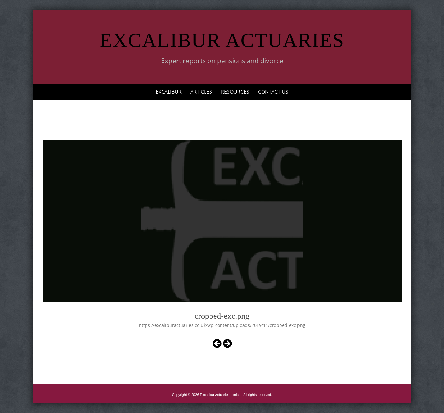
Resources (235, 91)
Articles (201, 91)
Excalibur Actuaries (222, 40)
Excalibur (169, 91)
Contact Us (273, 91)
